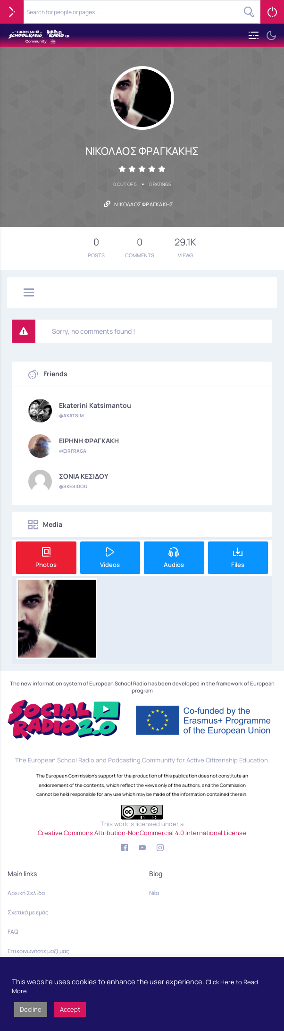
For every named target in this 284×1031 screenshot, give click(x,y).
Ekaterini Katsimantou (95, 405)
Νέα (154, 893)
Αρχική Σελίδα (26, 893)
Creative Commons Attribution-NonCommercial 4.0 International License (142, 832)
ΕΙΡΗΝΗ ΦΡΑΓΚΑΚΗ (89, 441)
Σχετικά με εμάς (28, 912)
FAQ (13, 932)
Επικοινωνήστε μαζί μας (38, 951)
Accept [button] (70, 1009)
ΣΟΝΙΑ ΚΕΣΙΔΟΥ (84, 476)
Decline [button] (31, 1009)
